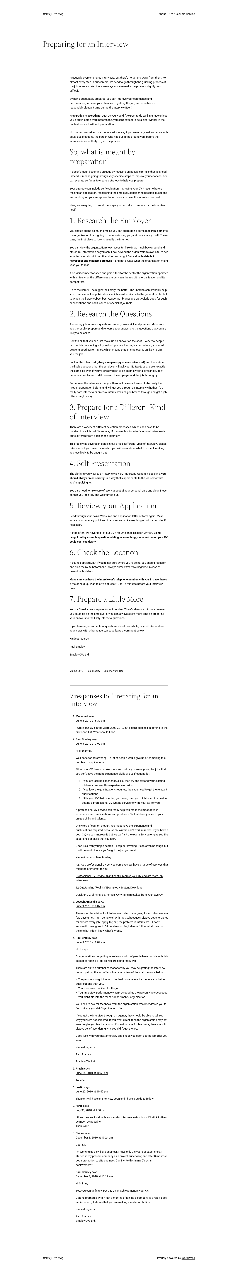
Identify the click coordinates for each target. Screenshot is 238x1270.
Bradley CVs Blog (53, 14)
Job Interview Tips (113, 671)
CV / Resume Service (182, 14)
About (162, 14)
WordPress (188, 1258)
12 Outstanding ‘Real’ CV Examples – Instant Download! (109, 887)
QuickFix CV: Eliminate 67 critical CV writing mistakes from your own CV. (119, 894)
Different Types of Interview (140, 443)
